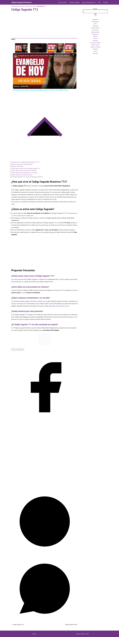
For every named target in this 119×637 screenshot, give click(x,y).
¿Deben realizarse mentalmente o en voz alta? (24, 172)
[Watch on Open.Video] (21, 86)
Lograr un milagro (95, 47)
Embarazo (95, 40)
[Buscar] (95, 14)
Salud (95, 51)
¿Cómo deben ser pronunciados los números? (24, 170)
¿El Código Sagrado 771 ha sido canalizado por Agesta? (27, 177)
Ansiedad (95, 26)
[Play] (55, 48)
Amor (95, 23)
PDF (99, 2)
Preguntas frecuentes (17, 166)
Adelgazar (95, 19)
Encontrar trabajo (95, 42)
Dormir (95, 38)
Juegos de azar (95, 45)
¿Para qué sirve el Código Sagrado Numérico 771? (25, 162)
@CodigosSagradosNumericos (59, 306)
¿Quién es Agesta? (74, 2)
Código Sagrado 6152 (18, 624)
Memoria (95, 49)
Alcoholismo (95, 21)
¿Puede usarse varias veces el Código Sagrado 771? (25, 168)
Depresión (95, 34)
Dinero (95, 36)
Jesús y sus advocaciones (17, 349)
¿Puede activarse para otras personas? (22, 175)
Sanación (95, 53)
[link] (15, 55)
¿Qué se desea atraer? (88, 2)
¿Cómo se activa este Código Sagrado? (22, 164)
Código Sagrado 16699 (71, 624)
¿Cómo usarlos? (62, 2)
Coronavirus (95, 30)
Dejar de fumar (95, 32)
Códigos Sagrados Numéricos (21, 2)
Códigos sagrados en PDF (82, 634)
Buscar (95, 9)
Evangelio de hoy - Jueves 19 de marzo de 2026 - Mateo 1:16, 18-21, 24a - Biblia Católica (44, 55)
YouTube (105, 2)
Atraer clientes (95, 28)
